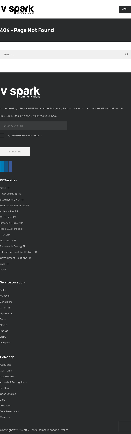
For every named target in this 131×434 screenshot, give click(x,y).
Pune (3, 319)
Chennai (5, 307)
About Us (5, 365)
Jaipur (3, 336)
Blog (2, 399)
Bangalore (6, 301)
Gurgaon (5, 342)
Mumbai (5, 296)
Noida (3, 325)
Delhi (3, 290)
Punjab (4, 331)
